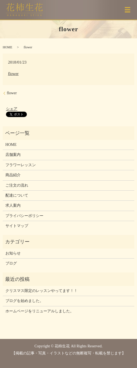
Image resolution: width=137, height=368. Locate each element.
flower (13, 73)
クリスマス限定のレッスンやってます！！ (41, 291)
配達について (16, 195)
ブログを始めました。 (24, 301)
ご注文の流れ (16, 185)
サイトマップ (16, 226)
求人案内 (13, 205)
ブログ (11, 263)
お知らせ (13, 253)
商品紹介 (13, 175)
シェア (11, 109)
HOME (7, 47)
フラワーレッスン (20, 165)
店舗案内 (13, 155)
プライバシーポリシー (24, 216)
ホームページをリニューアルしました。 (39, 311)
